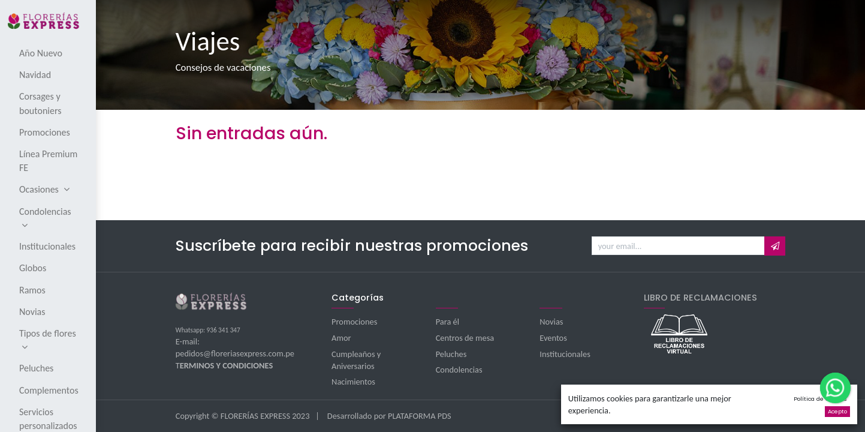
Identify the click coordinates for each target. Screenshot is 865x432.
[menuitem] (49, 53)
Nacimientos (353, 381)
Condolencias (459, 369)
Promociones (354, 321)
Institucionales (565, 354)
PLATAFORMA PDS (419, 415)
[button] (774, 246)
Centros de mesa (465, 337)
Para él (447, 321)
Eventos (553, 337)
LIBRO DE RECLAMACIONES (700, 298)
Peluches (451, 354)
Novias (551, 321)
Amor (341, 337)
